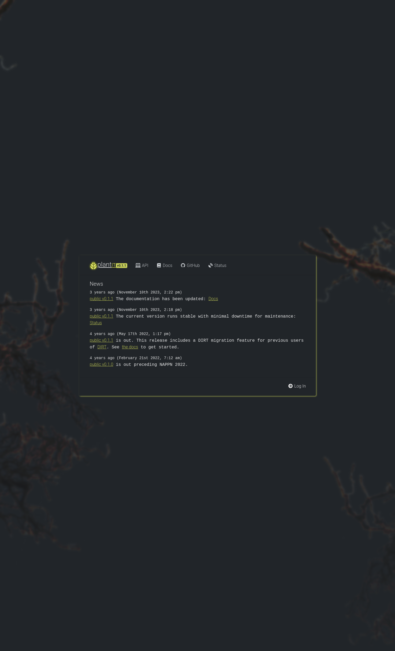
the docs (130, 346)
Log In (297, 386)
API (141, 265)
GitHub (190, 265)
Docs (164, 265)
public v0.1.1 (101, 298)
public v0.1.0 (101, 364)
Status (217, 265)
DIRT (102, 346)
